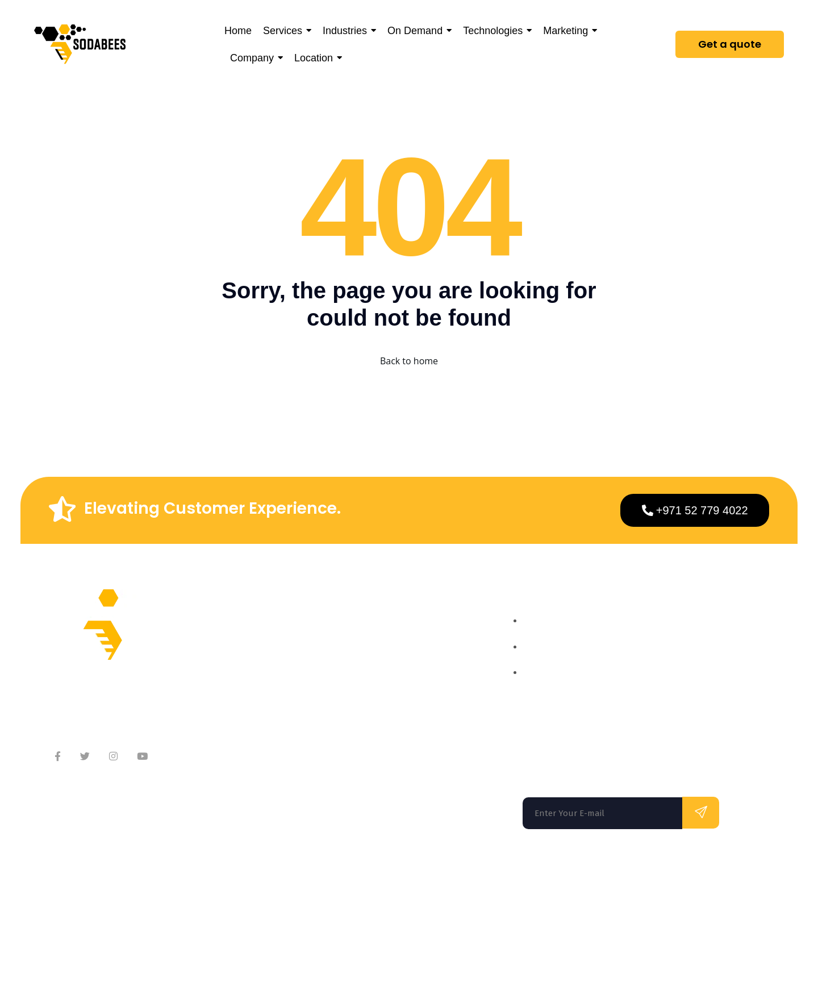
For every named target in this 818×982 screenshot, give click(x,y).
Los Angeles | (342, 878)
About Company (293, 634)
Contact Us (282, 680)
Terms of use (579, 925)
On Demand (404, 680)
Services (396, 657)
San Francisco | (151, 878)
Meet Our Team (292, 657)
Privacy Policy (646, 925)
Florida (73, 878)
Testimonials (286, 702)
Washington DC (241, 878)
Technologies (406, 702)
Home (391, 634)
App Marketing (410, 725)
